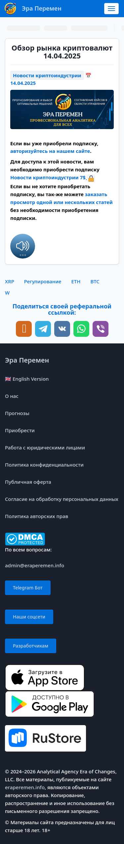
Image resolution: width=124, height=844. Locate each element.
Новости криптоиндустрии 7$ (48, 177)
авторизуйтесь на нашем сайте (50, 151)
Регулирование (43, 281)
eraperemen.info (25, 787)
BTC (94, 281)
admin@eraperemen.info (34, 565)
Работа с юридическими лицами (45, 447)
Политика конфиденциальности (44, 464)
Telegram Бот (28, 587)
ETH (75, 281)
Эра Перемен (27, 360)
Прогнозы (17, 413)
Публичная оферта (28, 481)
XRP (9, 281)
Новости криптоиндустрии (47, 75)
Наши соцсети (29, 617)
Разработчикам (30, 646)
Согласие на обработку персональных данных (61, 499)
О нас (12, 396)
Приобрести (20, 430)
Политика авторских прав (36, 516)
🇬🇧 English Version (27, 378)
